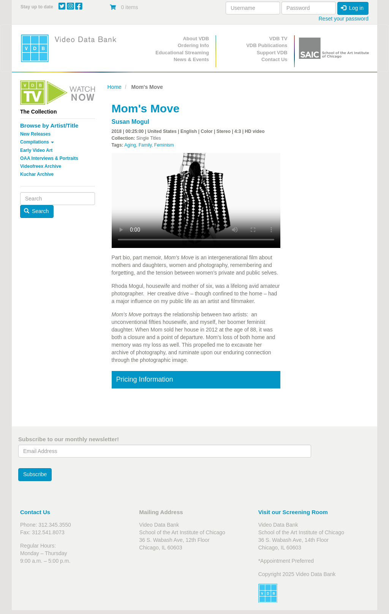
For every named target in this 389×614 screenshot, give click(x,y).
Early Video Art (36, 150)
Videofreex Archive (40, 166)
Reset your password (343, 19)
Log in (352, 8)
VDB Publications (266, 45)
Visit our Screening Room (293, 512)
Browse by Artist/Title (49, 125)
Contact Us (274, 59)
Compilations (37, 142)
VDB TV (278, 38)
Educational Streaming (182, 52)
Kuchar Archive (37, 174)
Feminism (164, 145)
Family (145, 145)
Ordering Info (193, 45)
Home (115, 87)
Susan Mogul (131, 121)
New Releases (35, 134)
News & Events (191, 59)
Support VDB (272, 52)
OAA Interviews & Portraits (49, 158)
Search (36, 211)
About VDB (196, 38)
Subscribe (35, 474)
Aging (130, 145)
